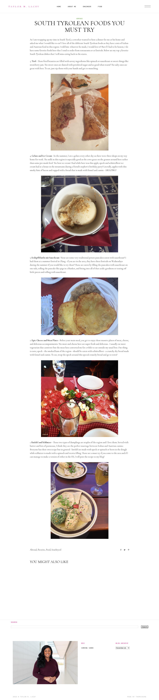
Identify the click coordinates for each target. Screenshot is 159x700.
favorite (41, 549)
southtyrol (56, 549)
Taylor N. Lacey (24, 6)
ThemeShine (141, 697)
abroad (79, 19)
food (48, 549)
